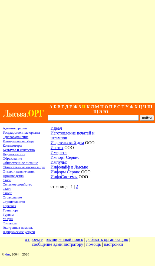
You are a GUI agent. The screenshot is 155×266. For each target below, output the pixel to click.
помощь (93, 244)
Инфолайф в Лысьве (69, 167)
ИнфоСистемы (64, 176)
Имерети (59, 152)
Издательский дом (67, 142)
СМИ (7, 189)
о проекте (34, 239)
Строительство (14, 202)
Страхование (12, 197)
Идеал (56, 128)
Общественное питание (20, 163)
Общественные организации (24, 167)
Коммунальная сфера (18, 141)
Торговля (9, 206)
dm (7, 254)
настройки (113, 244)
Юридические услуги (19, 232)
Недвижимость (14, 154)
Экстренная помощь (18, 227)
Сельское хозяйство (17, 184)
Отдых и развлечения (19, 171)
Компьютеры (12, 145)
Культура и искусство (19, 150)
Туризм (8, 215)
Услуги (8, 219)
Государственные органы (21, 132)
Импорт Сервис (65, 157)
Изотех (57, 147)
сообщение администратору (57, 244)
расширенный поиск (64, 239)
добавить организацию (107, 239)
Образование (12, 158)
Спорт (7, 193)
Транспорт (10, 210)
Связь (7, 180)
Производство (13, 176)
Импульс (59, 162)
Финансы (10, 223)
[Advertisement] (77, 51)
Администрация (15, 128)
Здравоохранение (15, 137)
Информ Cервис (65, 172)
